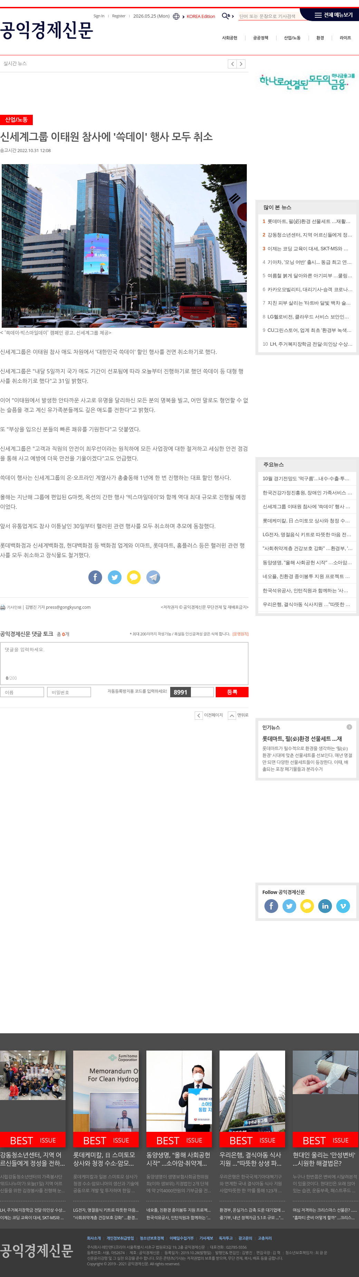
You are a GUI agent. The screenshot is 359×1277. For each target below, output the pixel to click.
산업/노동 (292, 38)
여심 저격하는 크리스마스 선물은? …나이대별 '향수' (325, 1210)
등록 (232, 692)
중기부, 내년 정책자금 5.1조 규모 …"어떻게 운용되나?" (252, 1218)
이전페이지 (209, 715)
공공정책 (260, 38)
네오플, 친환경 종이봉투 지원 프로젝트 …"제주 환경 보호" (179, 1210)
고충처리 (265, 1238)
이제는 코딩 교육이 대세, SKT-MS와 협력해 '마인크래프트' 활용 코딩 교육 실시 (33, 1218)
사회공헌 (229, 38)
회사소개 (94, 1238)
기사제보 (206, 1238)
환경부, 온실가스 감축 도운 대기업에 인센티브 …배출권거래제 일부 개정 (252, 1210)
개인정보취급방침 (120, 1238)
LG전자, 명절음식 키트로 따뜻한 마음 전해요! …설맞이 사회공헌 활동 (106, 1210)
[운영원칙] (241, 633)
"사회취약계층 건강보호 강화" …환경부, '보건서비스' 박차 (106, 1218)
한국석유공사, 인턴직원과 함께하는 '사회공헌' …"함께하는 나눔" (179, 1218)
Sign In (99, 15)
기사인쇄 (14, 607)
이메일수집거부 (181, 1238)
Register (118, 15)
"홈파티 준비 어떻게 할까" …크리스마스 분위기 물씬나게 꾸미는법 (325, 1218)
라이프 (345, 38)
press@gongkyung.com (68, 607)
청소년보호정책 (152, 1238)
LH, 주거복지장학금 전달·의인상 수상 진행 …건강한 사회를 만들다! (33, 1210)
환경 (320, 38)
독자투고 (226, 1238)
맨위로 (238, 715)
